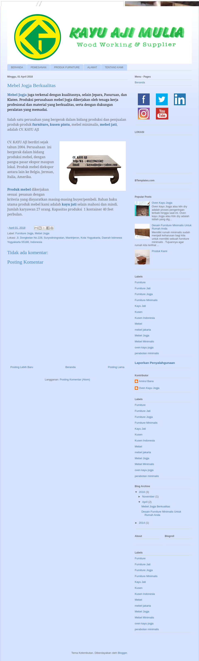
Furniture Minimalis (146, 300)
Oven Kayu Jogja (162, 202)
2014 (142, 522)
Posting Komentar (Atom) (75, 379)
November (148, 496)
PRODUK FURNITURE (67, 67)
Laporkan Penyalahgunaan (155, 363)
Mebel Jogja (42, 233)
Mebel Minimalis (144, 341)
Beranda (71, 367)
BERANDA (17, 67)
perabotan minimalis (147, 353)
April (145, 501)
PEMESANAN (38, 67)
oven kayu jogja (144, 347)
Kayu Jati (140, 305)
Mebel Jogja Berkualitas (155, 506)
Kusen (138, 311)
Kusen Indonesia (145, 317)
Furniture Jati (142, 288)
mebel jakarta (143, 329)
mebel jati (108, 124)
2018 (142, 492)
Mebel (138, 323)
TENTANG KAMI (114, 67)
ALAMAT (92, 67)
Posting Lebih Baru (21, 367)
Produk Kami (159, 251)
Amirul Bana (146, 381)
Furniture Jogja (24, 233)
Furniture (140, 282)
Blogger (122, 652)
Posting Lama (116, 367)
